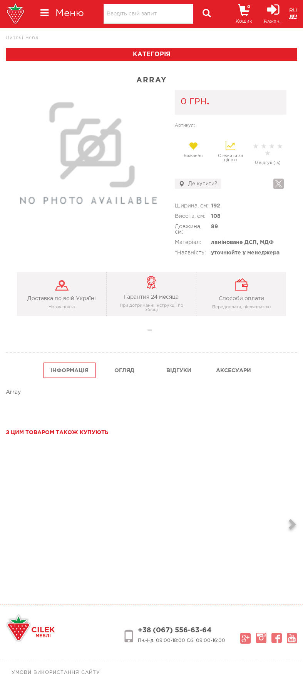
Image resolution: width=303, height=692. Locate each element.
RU (293, 10)
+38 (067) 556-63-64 (174, 630)
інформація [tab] (69, 370)
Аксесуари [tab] (233, 370)
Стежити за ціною (230, 151)
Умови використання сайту (56, 672)
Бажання (193, 150)
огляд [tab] (124, 370)
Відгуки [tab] (178, 370)
